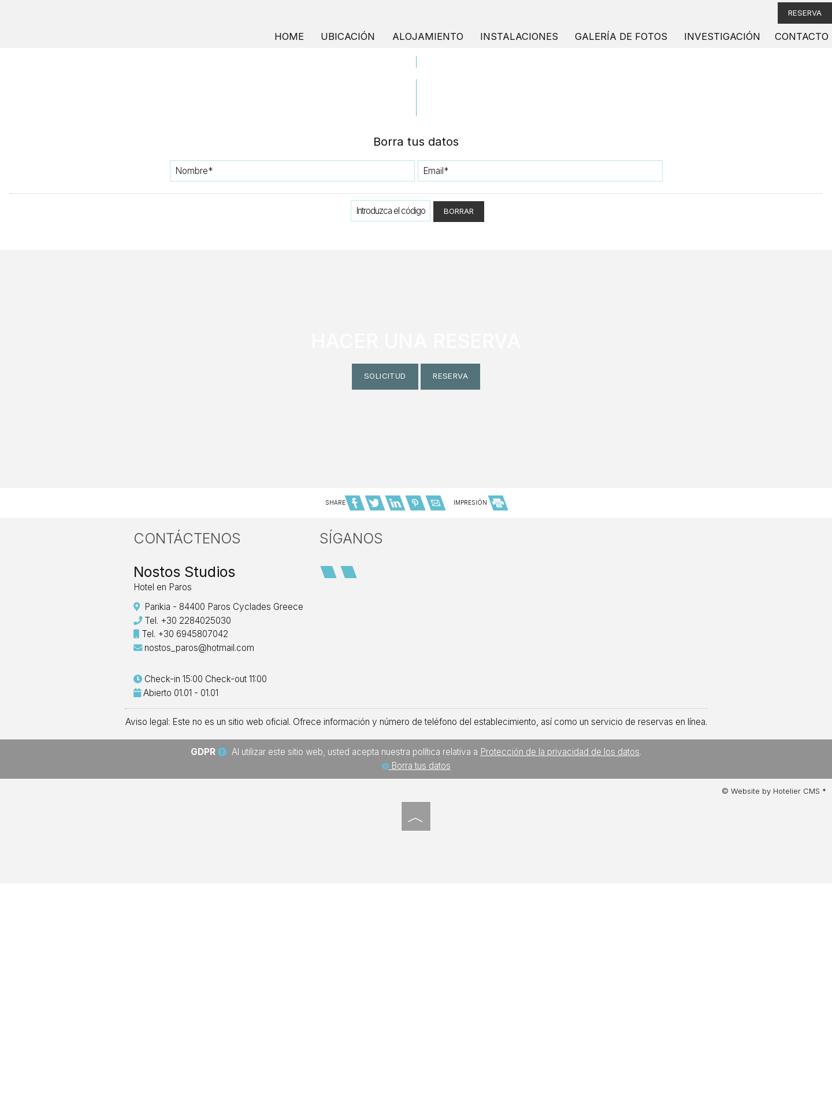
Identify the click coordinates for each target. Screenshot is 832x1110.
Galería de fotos (631, 43)
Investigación (725, 43)
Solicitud (365, 548)
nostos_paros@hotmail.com (203, 867)
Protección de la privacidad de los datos (560, 981)
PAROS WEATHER (584, 795)
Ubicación (377, 43)
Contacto (799, 43)
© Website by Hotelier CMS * (774, 1020)
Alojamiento (452, 43)
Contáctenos (190, 758)
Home (320, 43)
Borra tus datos (416, 995)
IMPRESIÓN (480, 718)
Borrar (459, 260)
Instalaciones (536, 43)
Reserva (796, 17)
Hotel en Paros (166, 806)
